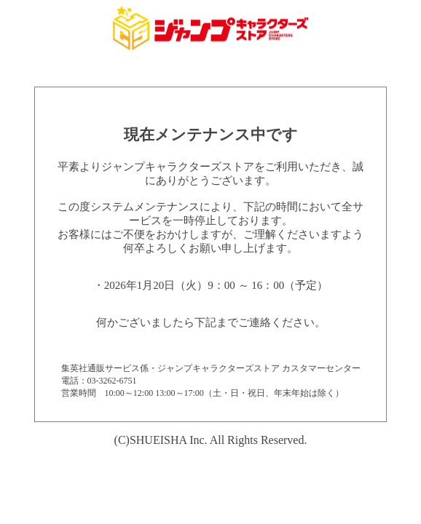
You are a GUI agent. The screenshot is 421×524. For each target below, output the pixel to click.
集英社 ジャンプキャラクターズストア (210, 28)
